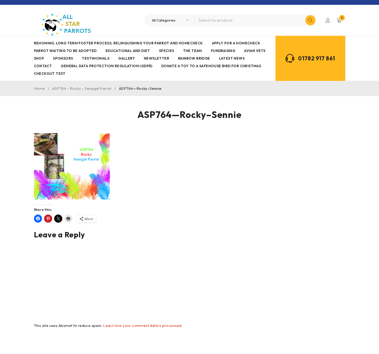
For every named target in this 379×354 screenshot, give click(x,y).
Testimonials (95, 58)
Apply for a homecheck (236, 43)
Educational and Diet (128, 50)
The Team (192, 50)
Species (166, 50)
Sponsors (63, 58)
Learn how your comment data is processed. (142, 325)
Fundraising (223, 50)
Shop (39, 58)
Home (39, 88)
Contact (43, 66)
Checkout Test (50, 73)
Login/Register (327, 20)
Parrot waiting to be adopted (65, 50)
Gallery (126, 58)
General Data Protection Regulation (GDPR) (106, 66)
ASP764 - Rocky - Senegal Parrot (81, 88)
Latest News (232, 58)
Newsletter (156, 58)
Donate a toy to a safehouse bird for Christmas (211, 66)
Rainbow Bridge (194, 58)
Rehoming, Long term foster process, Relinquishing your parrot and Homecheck (118, 43)
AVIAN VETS (254, 50)
